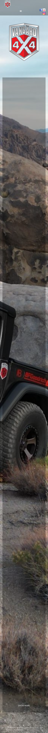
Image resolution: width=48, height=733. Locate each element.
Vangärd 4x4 (24, 4)
